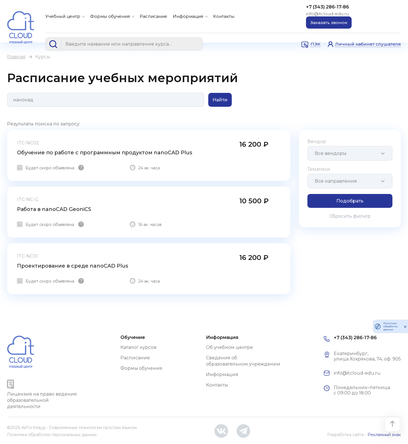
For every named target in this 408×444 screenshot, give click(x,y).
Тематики (318, 169)
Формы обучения (110, 16)
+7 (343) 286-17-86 (327, 7)
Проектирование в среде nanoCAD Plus (72, 266)
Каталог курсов (138, 347)
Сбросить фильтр (350, 216)
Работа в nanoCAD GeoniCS (54, 209)
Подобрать (350, 201)
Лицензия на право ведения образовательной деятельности (42, 400)
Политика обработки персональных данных (52, 434)
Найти (220, 100)
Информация (188, 16)
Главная (16, 56)
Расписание (153, 16)
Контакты (223, 16)
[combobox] (349, 153)
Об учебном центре (229, 347)
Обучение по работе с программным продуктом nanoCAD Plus (104, 153)
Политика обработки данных (390, 326)
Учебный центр (62, 16)
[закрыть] (405, 326)
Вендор (316, 141)
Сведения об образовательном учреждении (243, 361)
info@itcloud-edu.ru (327, 13)
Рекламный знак (384, 434)
